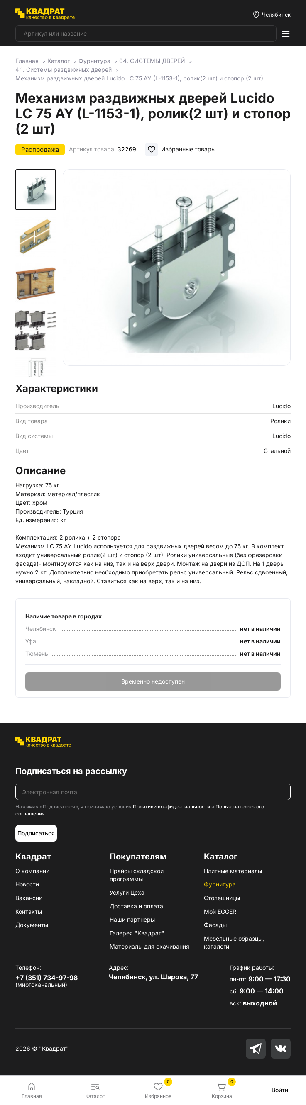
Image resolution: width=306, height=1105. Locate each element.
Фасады (215, 924)
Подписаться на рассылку (71, 771)
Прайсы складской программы (137, 875)
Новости (27, 884)
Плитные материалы (233, 870)
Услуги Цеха (127, 892)
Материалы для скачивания (149, 946)
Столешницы (222, 897)
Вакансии (28, 897)
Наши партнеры (132, 919)
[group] (177, 273)
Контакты (28, 911)
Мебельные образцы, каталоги (234, 942)
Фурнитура (220, 884)
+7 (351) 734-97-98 (46, 977)
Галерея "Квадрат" (137, 933)
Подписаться (36, 833)
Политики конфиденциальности (171, 806)
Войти (280, 1089)
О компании (32, 870)
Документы (31, 924)
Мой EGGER (220, 911)
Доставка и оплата (136, 906)
